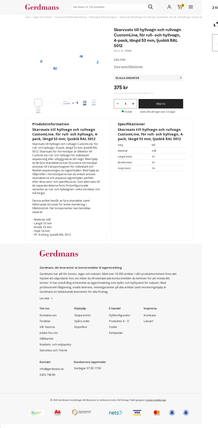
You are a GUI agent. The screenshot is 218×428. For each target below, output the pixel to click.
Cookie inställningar (156, 400)
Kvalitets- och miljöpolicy (55, 344)
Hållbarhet (46, 339)
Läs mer (120, 59)
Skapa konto (82, 315)
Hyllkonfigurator (119, 315)
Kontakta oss (48, 315)
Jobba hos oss (49, 333)
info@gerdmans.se (52, 369)
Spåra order (82, 321)
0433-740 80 (47, 375)
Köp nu (160, 104)
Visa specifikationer (128, 67)
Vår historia (47, 327)
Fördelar (45, 321)
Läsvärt (148, 321)
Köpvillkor (80, 327)
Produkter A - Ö (119, 321)
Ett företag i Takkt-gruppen (131, 400)
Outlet (113, 327)
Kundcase (150, 315)
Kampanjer (116, 333)
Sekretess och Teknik (53, 350)
